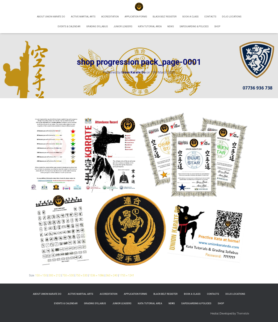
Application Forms (136, 16)
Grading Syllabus (97, 26)
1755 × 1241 (126, 275)
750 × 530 (68, 275)
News (170, 26)
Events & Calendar (69, 26)
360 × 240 (112, 275)
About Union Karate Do (51, 16)
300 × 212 (54, 275)
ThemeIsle (242, 313)
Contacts (210, 16)
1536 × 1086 (96, 275)
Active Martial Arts (83, 16)
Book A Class (190, 16)
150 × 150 (41, 275)
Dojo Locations (231, 16)
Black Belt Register (165, 16)
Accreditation (110, 16)
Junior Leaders (123, 26)
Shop (217, 26)
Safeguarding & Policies (194, 26)
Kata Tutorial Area (150, 26)
